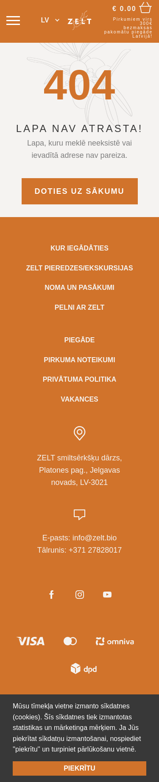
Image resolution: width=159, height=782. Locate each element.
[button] (50, 20)
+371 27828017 (95, 550)
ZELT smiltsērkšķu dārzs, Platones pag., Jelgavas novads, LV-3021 (79, 470)
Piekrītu (79, 768)
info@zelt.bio (95, 538)
